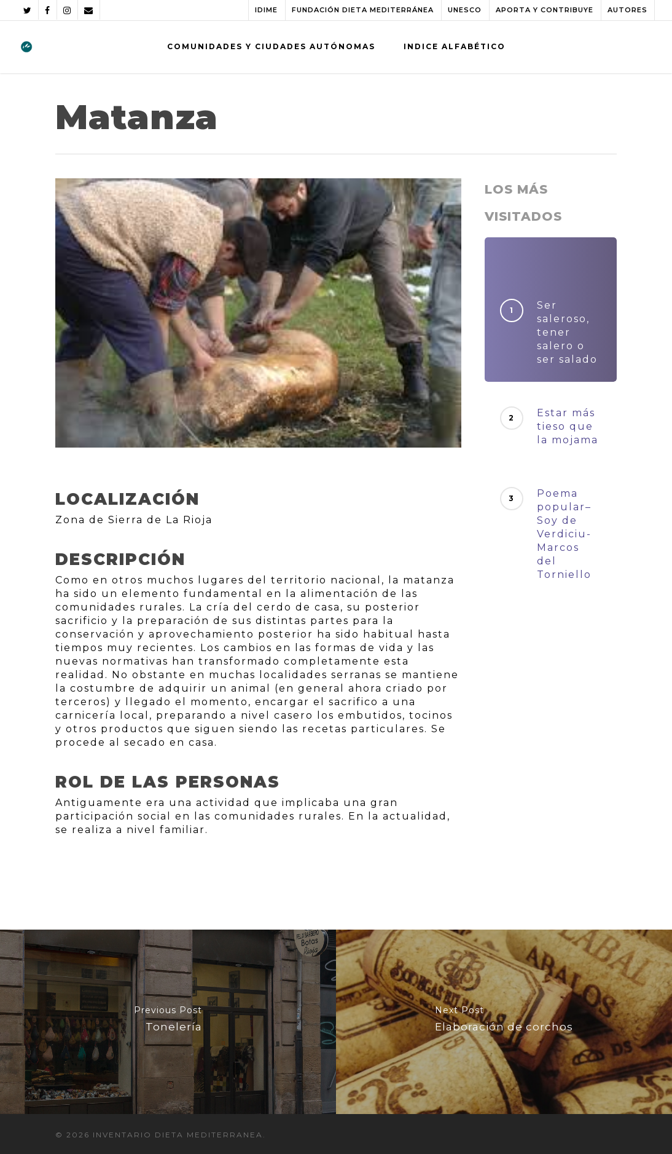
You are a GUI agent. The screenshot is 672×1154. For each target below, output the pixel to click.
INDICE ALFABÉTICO (455, 46)
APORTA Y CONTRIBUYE (544, 10)
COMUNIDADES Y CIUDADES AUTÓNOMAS (271, 46)
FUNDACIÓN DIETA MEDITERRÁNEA (363, 10)
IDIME (266, 10)
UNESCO (465, 10)
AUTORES (627, 10)
